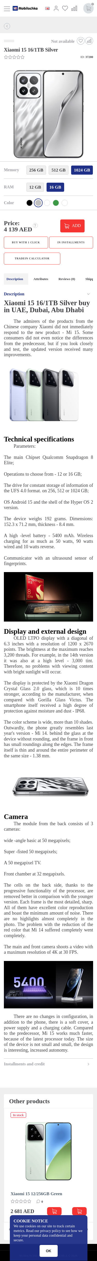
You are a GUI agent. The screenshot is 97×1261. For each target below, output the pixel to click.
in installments (71, 242)
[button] (48, 114)
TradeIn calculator (32, 258)
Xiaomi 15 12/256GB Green (36, 1193)
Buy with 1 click (26, 242)
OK (48, 1251)
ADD (76, 225)
